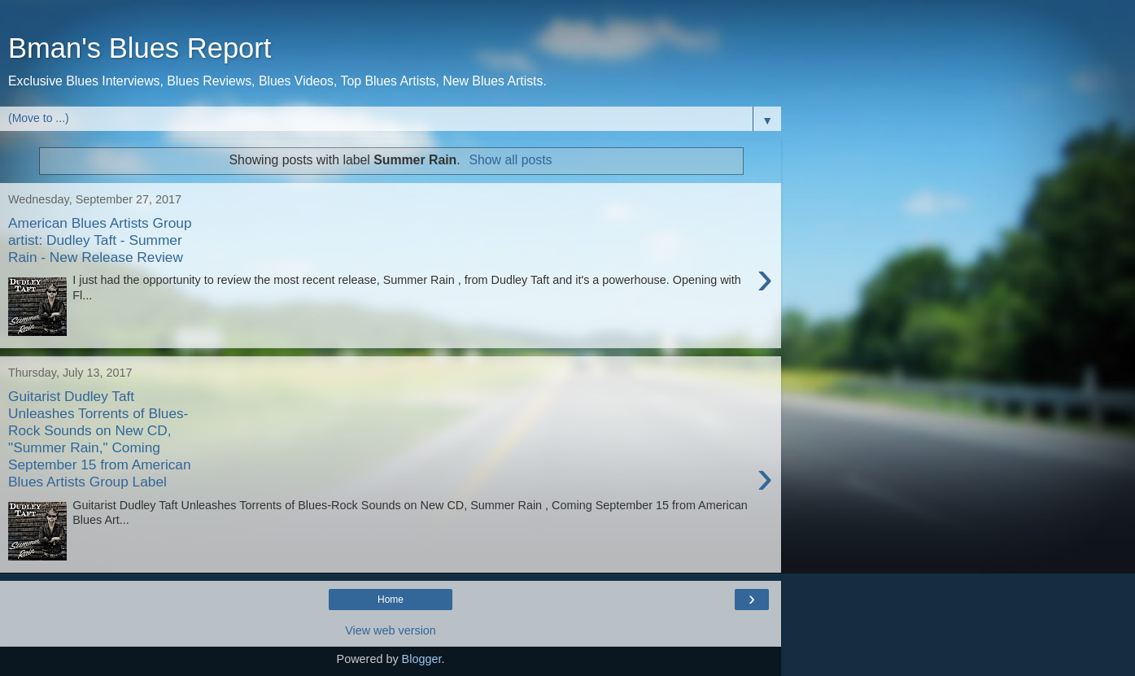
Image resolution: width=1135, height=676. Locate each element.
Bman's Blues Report (139, 48)
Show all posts (510, 160)
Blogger (422, 658)
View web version (390, 630)
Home (391, 599)
